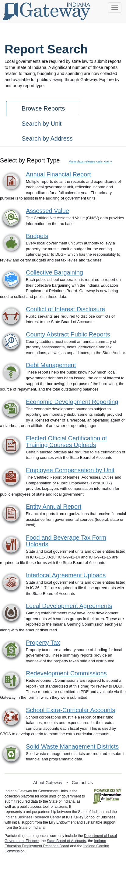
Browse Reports (43, 108)
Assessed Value (47, 210)
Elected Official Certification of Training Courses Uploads (66, 441)
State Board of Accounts (66, 841)
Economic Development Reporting (72, 401)
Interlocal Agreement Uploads (66, 575)
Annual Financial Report (58, 174)
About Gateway (47, 782)
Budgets (37, 236)
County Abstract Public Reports (68, 334)
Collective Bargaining (54, 272)
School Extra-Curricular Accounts (70, 710)
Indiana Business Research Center (33, 817)
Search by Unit (41, 123)
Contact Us (82, 782)
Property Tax (43, 642)
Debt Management (51, 365)
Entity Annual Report (53, 506)
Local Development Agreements (69, 606)
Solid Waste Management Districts (72, 746)
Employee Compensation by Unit (70, 470)
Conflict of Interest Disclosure (65, 309)
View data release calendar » (90, 161)
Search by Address (47, 138)
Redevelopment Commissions (66, 673)
